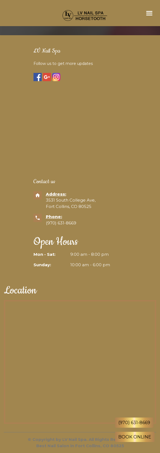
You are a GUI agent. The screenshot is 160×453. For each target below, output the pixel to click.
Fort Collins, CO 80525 (68, 206)
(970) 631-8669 (61, 223)
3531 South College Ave (70, 200)
